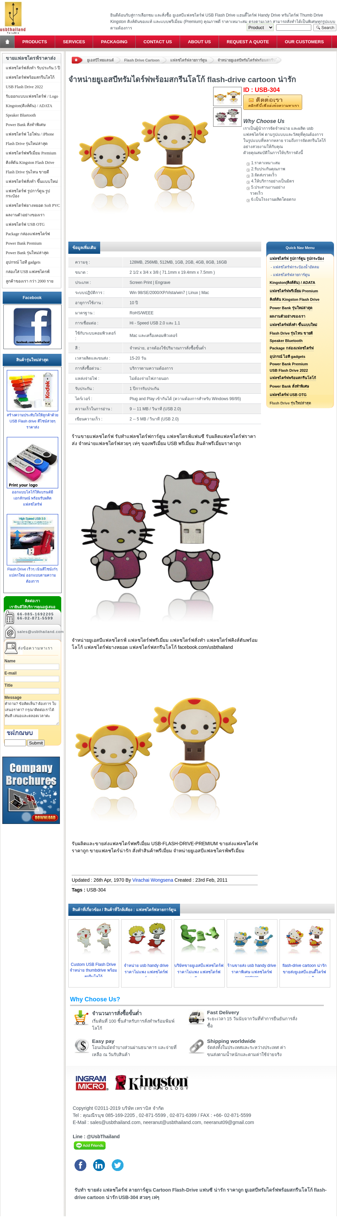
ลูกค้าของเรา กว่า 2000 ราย (29, 281)
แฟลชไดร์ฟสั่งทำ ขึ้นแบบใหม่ (293, 325)
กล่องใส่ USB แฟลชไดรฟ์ (28, 271)
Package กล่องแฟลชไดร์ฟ (292, 348)
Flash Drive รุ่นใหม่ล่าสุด (27, 143)
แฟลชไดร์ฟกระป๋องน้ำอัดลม (296, 267)
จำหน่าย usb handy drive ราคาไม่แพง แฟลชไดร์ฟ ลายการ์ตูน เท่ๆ (146, 972)
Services (74, 41)
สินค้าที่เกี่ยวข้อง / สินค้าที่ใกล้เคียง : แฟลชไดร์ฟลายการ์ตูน (124, 909)
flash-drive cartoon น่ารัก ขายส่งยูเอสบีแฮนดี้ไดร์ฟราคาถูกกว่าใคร (305, 972)
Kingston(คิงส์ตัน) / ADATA (292, 282)
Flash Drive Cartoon (142, 60)
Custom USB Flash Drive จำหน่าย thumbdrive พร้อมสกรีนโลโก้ (93, 970)
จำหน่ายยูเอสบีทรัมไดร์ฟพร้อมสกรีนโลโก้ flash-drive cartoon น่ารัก (250, 60)
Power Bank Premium (289, 364)
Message (13, 697)
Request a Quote (248, 41)
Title (8, 685)
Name (10, 661)
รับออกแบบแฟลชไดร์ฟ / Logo (32, 96)
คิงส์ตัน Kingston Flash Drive (294, 299)
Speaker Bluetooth (286, 341)
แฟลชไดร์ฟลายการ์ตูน (188, 60)
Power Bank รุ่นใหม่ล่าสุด (291, 308)
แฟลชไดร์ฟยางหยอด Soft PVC (33, 205)
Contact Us (157, 41)
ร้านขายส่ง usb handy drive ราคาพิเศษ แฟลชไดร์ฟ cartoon (251, 971)
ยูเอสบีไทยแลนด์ (100, 60)
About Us (199, 41)
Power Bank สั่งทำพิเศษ (289, 386)
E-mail (10, 673)
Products (34, 41)
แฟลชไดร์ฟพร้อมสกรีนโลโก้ (293, 378)
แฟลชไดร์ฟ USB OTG (288, 395)
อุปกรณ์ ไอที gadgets (287, 357)
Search (324, 27)
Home (8, 41)
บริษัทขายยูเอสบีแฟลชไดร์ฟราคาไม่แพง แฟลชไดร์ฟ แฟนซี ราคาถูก (199, 972)
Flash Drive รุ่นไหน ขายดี (291, 333)
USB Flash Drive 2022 (289, 370)
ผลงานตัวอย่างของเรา (287, 316)
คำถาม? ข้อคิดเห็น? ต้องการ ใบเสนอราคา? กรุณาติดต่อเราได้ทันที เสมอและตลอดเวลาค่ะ (31, 712)
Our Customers (304, 41)
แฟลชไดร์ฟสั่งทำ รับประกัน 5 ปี (33, 68)
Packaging (114, 41)
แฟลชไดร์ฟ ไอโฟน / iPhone (30, 134)
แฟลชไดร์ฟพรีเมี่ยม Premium (294, 291)
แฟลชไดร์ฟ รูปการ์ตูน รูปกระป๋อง (297, 259)
